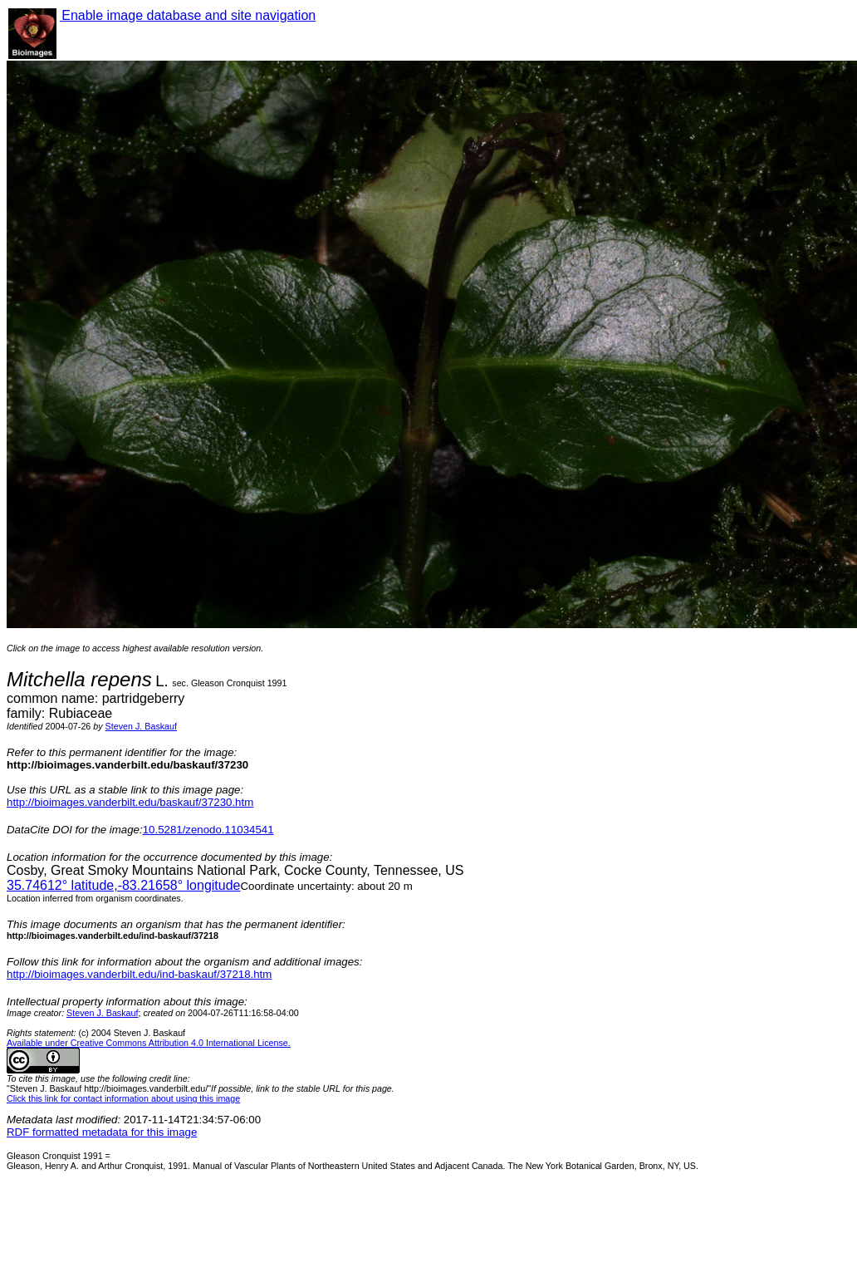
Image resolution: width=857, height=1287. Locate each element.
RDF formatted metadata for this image (102, 1132)
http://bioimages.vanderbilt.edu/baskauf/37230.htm (130, 802)
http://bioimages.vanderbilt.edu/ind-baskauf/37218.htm (139, 974)
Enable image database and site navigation (188, 15)
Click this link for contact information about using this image (123, 1098)
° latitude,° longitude (123, 885)
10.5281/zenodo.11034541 (208, 829)
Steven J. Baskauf (141, 726)
